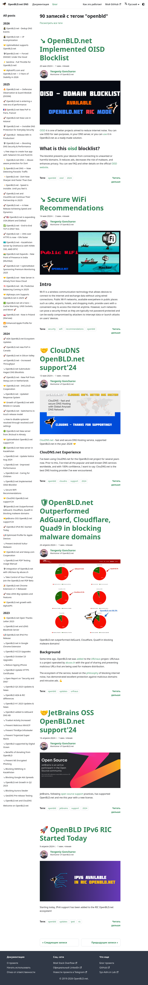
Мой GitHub (113, 4)
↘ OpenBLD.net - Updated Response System (15, 396)
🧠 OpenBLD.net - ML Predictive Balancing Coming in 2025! (18, 288)
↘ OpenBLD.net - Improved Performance (16, 466)
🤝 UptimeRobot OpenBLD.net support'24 (18, 441)
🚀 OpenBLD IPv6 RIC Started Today (17, 528)
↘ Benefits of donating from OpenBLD (16, 754)
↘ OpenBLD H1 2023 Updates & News (18, 705)
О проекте (12, 963)
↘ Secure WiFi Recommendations (12, 491)
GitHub (104, 967)
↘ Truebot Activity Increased (17, 720)
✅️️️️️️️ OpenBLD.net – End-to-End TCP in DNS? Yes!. (17, 227)
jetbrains (64, 808)
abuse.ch (70, 662)
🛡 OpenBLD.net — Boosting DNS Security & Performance (17, 145)
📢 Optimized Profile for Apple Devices (18, 537)
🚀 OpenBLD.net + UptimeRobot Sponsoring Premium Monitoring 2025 (19, 269)
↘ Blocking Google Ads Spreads (18, 777)
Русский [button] (130, 4)
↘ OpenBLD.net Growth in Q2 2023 (17, 784)
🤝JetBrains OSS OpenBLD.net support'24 (17, 520)
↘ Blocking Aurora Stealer (15, 790)
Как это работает (92, 4)
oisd (72, 148)
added (80, 658)
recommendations (75, 329)
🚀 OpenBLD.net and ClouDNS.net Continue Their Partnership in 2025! (16, 197)
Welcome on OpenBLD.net (16, 805)
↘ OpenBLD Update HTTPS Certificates (16, 672)
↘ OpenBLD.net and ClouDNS (17, 800)
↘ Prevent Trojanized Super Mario (16, 737)
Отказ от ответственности (21, 972)
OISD (42, 130)
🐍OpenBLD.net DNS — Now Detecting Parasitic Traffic (17, 170)
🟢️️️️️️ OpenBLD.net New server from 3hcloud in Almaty (17, 433)
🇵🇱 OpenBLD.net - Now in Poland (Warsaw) (19, 316)
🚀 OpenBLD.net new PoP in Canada (16, 349)
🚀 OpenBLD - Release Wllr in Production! (17, 136)
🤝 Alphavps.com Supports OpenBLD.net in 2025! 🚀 (16, 296)
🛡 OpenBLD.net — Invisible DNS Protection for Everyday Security (19, 128)
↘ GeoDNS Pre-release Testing (17, 795)
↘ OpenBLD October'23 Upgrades (14, 658)
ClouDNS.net (46, 440)
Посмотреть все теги (51, 23)
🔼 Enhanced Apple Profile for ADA (17, 325)
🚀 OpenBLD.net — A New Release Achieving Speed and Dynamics (17, 208)
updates (63, 691)
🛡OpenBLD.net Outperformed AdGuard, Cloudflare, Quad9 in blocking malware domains (18, 510)
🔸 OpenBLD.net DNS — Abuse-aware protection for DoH (18, 162)
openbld (52, 178)
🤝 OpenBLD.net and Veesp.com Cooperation (18, 554)
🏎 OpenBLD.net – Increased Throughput (17, 362)
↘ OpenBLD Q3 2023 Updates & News (18, 688)
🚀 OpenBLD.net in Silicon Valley (18, 355)
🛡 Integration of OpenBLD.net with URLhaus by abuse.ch (18, 570)
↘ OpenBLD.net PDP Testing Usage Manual (16, 562)
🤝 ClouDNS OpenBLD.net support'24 (15, 500)
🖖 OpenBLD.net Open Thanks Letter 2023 (18, 620)
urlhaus (74, 691)
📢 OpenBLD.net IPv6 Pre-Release (15, 636)
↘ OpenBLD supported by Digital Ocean (19, 745)
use (105, 134)
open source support (72, 793)
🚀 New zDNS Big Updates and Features (18, 596)
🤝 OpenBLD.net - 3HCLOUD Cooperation (17, 387)
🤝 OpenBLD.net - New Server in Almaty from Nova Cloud (18, 279)
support (74, 481)
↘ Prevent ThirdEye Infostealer (18, 730)
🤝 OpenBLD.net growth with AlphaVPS (17, 604)
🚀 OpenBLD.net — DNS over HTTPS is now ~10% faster (17, 235)
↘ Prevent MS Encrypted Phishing (15, 762)
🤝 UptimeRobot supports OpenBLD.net (15, 47)
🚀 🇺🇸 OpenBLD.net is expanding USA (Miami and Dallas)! (19, 219)
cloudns (63, 481)
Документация (40, 4)
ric (79, 921)
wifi (61, 329)
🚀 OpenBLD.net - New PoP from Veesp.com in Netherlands (19, 379)
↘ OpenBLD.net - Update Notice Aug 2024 (18, 458)
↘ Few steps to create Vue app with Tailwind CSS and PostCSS (17, 153)
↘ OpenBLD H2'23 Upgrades (17, 651)
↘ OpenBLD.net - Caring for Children (16, 475)
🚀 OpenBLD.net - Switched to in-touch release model (19, 412)
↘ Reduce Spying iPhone (15, 665)
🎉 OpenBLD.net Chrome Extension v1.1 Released (15, 587)
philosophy (92, 673)
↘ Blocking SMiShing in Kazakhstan (14, 771)
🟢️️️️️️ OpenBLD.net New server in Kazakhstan (18, 449)
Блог (55, 4)
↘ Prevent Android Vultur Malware (15, 545)
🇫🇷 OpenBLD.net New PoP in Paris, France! (17, 111)
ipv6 (73, 921)
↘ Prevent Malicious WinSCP (16, 725)
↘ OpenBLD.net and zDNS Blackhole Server (15, 628)
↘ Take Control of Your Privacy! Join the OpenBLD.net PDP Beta (18, 579)
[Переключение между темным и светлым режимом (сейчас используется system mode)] (143, 4)
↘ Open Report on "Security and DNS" (18, 680)
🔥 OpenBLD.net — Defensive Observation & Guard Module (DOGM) (17, 93)
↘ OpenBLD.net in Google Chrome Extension (15, 645)
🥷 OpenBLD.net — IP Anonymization (13, 38)
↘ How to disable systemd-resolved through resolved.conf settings (18, 423)
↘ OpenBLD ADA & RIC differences (14, 697)
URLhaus (95, 658)
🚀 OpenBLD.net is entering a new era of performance (17, 103)
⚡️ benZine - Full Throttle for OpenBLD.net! (17, 64)
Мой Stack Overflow (65, 963)
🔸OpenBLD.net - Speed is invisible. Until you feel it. (15, 187)
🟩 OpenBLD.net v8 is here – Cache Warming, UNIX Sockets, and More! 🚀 (18, 306)
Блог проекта (106, 963)
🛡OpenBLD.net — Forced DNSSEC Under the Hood (15, 55)
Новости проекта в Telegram (70, 972)
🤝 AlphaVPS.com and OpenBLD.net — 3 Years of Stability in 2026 (16, 73)
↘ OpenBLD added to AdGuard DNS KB (18, 714)
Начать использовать (19, 967)
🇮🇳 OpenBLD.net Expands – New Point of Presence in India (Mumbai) (18, 257)
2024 (69, 178)
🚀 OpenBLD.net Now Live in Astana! (17, 120)
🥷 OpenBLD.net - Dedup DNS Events (17, 30)
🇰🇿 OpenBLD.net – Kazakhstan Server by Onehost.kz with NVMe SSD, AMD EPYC (19, 246)
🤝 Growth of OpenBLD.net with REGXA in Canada (18, 404)
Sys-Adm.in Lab (108, 972)
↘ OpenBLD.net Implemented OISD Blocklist (17, 483)
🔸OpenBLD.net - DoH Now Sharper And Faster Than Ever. (17, 178)
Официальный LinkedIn (67, 967)
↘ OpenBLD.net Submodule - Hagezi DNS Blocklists (17, 370)
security (52, 329)
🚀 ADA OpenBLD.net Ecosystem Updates (19, 340)
